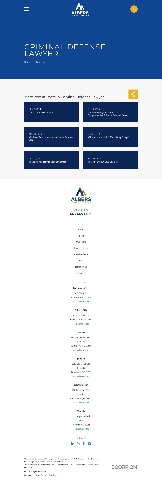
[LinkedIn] (72, 443)
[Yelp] (78, 443)
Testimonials (81, 266)
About (81, 235)
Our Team (81, 241)
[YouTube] (89, 443)
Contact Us (81, 273)
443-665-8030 (81, 213)
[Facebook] (83, 443)
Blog (81, 260)
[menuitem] (27, 475)
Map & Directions (81, 301)
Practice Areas (81, 248)
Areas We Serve (81, 254)
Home (81, 229)
